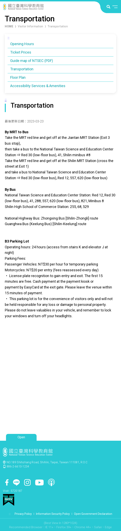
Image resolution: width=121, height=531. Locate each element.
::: (8, 38)
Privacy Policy (23, 513)
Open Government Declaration (93, 513)
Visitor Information (30, 26)
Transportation (58, 26)
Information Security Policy (53, 513)
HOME (9, 26)
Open (21, 437)
